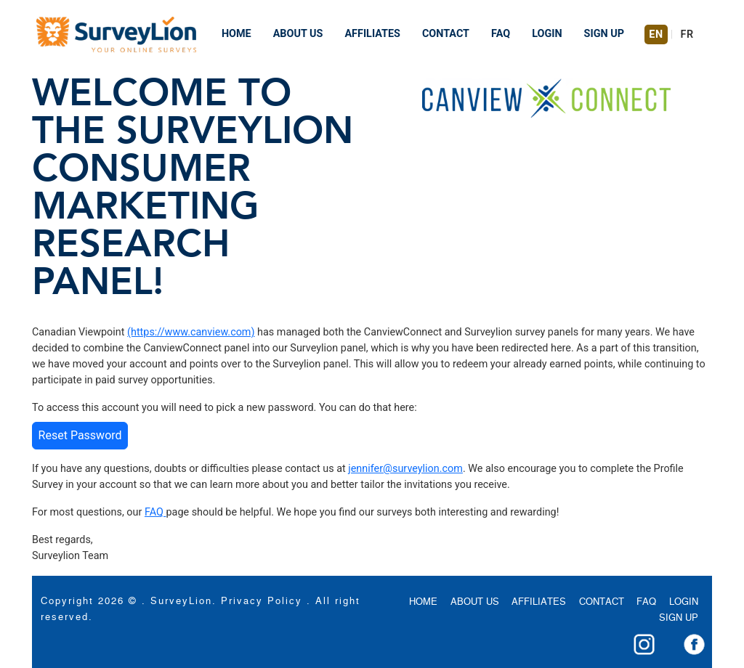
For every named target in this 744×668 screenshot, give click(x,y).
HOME (236, 34)
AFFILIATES (372, 34)
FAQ (500, 34)
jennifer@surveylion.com (405, 469)
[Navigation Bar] (116, 34)
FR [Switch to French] (687, 34)
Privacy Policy (261, 601)
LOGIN (547, 34)
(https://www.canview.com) (190, 332)
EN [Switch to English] (656, 34)
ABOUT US (298, 34)
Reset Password (80, 435)
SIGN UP (604, 34)
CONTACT (445, 34)
